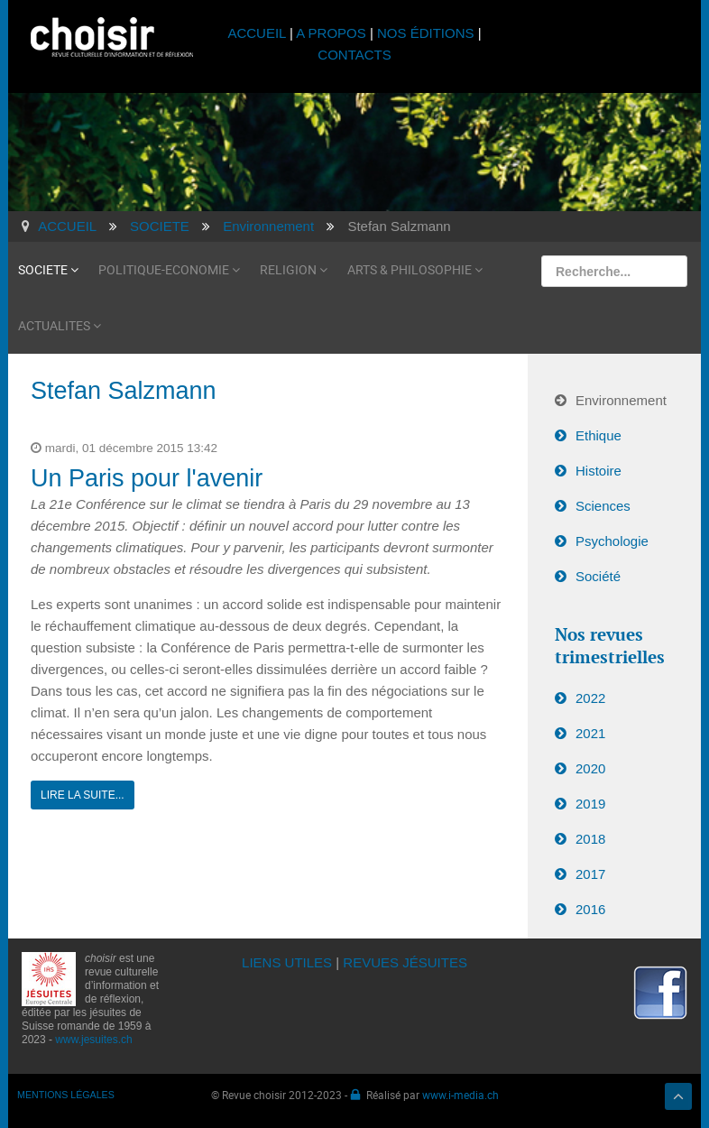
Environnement (621, 400)
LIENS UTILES (287, 962)
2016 (590, 909)
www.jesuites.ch (93, 1039)
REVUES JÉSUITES (405, 962)
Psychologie (612, 541)
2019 (590, 803)
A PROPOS (331, 33)
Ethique (598, 435)
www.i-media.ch (460, 1094)
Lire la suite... (82, 795)
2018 (590, 838)
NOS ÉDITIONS (425, 33)
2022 (590, 698)
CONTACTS (354, 54)
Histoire (598, 470)
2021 (590, 733)
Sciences (603, 505)
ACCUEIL (258, 33)
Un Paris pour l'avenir (146, 478)
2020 (590, 768)
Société (598, 576)
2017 (590, 874)
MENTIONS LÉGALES (66, 1094)
